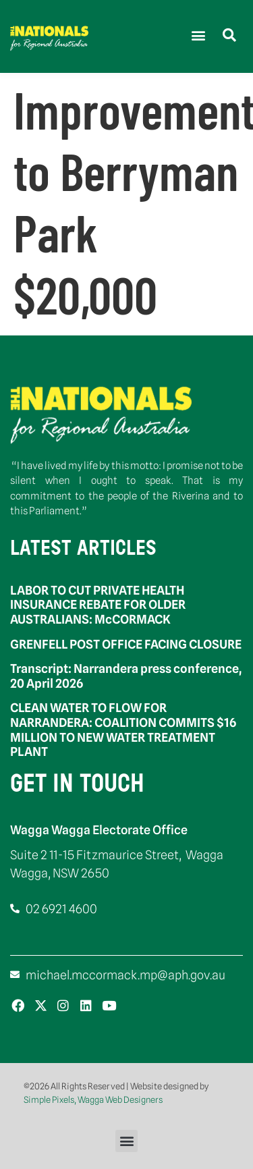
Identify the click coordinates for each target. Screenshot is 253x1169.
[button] (198, 35)
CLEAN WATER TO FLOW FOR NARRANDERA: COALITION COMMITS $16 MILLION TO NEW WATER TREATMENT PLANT (123, 730)
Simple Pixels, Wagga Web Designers (93, 1099)
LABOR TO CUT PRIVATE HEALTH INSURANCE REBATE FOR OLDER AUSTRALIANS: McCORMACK (98, 604)
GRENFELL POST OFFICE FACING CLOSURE (126, 644)
